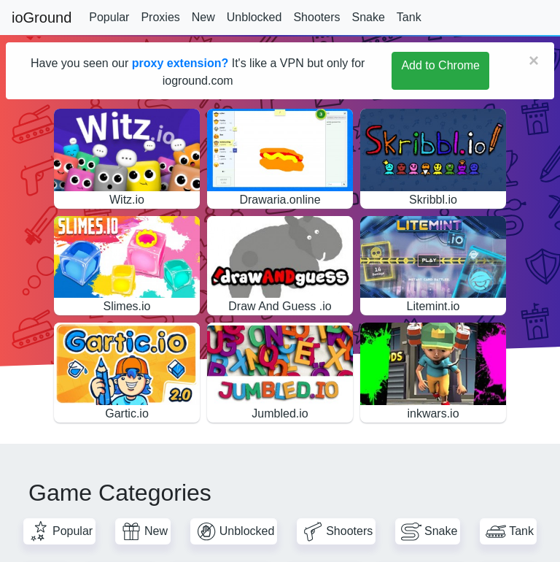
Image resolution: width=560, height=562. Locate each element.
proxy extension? (180, 63)
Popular (109, 17)
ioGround (41, 17)
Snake (367, 17)
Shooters (316, 17)
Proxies (160, 17)
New (203, 17)
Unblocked (254, 17)
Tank (409, 17)
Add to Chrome (440, 65)
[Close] (533, 60)
